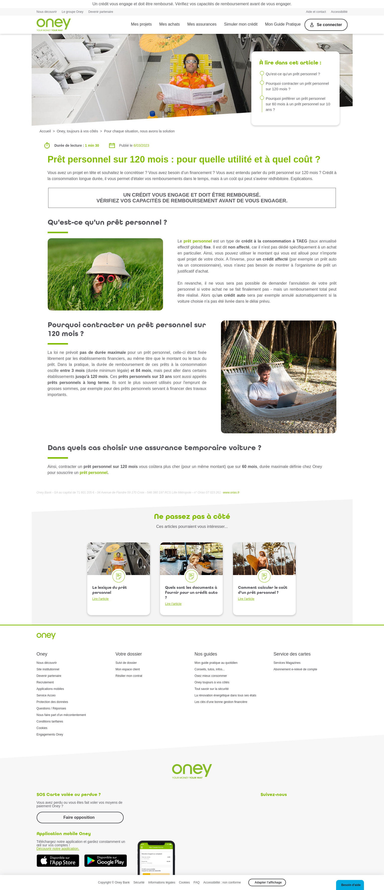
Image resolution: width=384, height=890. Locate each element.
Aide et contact (316, 12)
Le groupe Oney (72, 12)
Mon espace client (128, 669)
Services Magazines (287, 663)
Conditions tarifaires (50, 721)
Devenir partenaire (100, 12)
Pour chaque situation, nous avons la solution (139, 131)
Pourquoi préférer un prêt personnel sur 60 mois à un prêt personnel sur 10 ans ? (298, 104)
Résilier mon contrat (129, 676)
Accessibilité (339, 12)
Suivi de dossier (126, 663)
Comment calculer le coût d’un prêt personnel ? (262, 593)
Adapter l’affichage (268, 882)
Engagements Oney (50, 734)
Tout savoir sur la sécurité (212, 689)
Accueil (45, 131)
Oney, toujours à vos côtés (77, 131)
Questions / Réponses (51, 708)
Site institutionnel (48, 669)
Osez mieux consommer (211, 676)
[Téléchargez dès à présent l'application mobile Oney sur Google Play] (105, 860)
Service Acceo (46, 695)
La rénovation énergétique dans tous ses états (225, 695)
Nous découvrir (47, 12)
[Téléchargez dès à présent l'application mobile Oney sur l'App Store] (58, 860)
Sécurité (138, 882)
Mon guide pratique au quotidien (216, 663)
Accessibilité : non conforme (222, 882)
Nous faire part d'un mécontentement (61, 715)
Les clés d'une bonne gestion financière (221, 702)
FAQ (197, 882)
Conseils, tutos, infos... (210, 669)
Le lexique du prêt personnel (109, 593)
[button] (350, 885)
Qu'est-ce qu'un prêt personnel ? (293, 74)
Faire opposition (79, 817)
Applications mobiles (50, 689)
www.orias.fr (231, 492)
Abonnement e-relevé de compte (295, 669)
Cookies (42, 728)
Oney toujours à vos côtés (212, 682)
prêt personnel (198, 241)
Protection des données (52, 702)
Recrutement (45, 682)
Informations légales (161, 882)
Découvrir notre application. (58, 849)
